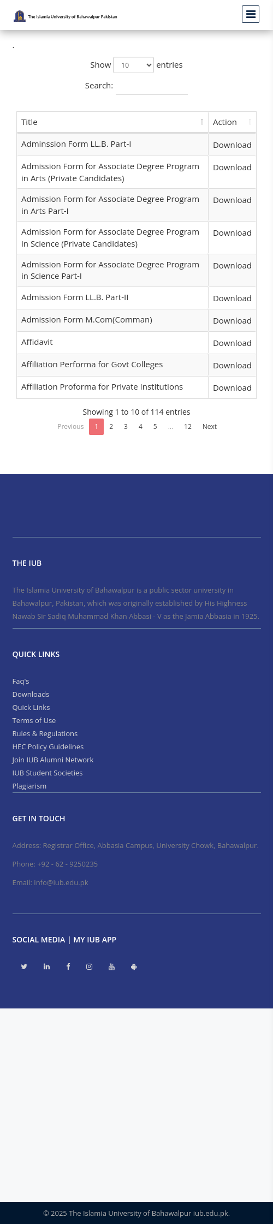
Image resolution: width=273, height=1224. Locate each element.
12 (188, 426)
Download (232, 144)
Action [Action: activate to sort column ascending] (225, 121)
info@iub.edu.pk (61, 882)
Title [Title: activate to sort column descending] (29, 121)
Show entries (136, 65)
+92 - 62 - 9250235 (67, 864)
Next (210, 426)
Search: (136, 86)
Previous (70, 426)
